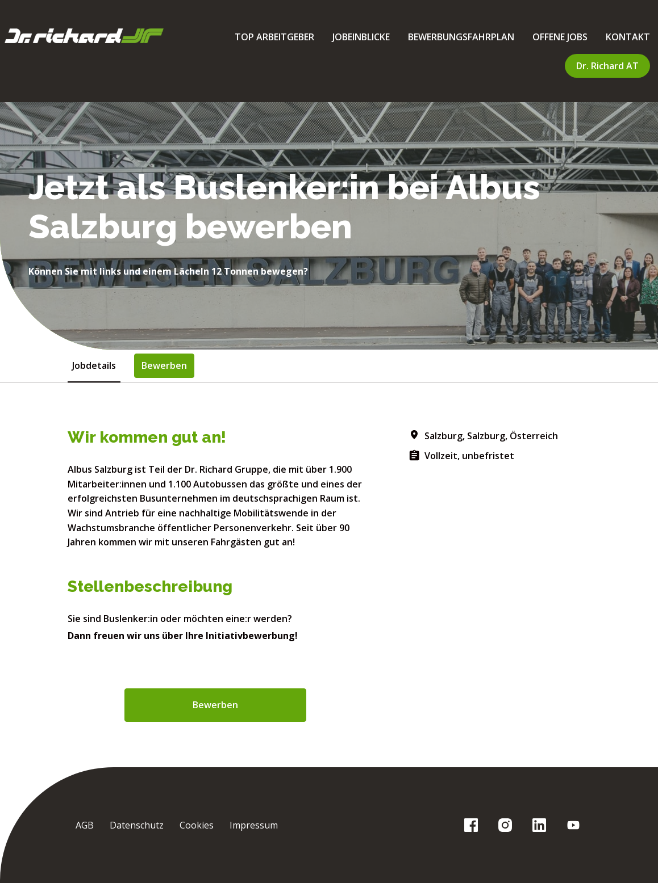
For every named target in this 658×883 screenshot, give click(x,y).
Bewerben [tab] (164, 365)
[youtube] (573, 825)
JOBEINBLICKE (361, 37)
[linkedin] (539, 825)
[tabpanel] (329, 575)
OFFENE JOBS (560, 37)
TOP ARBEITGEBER (274, 37)
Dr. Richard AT (607, 66)
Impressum (254, 825)
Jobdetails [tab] (94, 365)
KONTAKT (628, 37)
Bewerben (215, 705)
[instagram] (505, 825)
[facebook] (471, 825)
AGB (85, 825)
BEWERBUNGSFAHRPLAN (461, 37)
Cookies (197, 825)
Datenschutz (137, 825)
